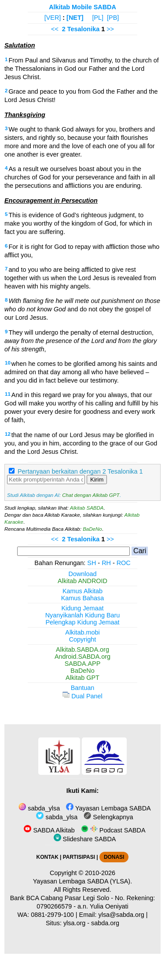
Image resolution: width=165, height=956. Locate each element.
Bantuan (83, 687)
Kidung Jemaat (83, 608)
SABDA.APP (83, 663)
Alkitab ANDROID (82, 580)
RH (106, 562)
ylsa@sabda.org (121, 914)
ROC (124, 562)
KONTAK (48, 857)
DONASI (114, 857)
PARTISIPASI (79, 857)
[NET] (74, 17)
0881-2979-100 (52, 914)
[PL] (97, 17)
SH (91, 562)
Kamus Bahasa (82, 598)
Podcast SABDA (113, 830)
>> (110, 29)
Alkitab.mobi (82, 632)
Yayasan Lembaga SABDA (108, 808)
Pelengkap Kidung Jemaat (82, 622)
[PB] (113, 17)
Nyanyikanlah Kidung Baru (82, 615)
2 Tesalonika (80, 29)
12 (8, 434)
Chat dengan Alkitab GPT (90, 495)
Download (83, 573)
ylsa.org (74, 923)
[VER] (52, 17)
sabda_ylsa (39, 808)
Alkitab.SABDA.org (82, 649)
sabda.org (105, 923)
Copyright (82, 639)
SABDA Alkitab (49, 830)
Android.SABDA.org (82, 656)
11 (8, 394)
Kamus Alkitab (82, 591)
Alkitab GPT (82, 677)
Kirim (96, 479)
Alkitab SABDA (87, 508)
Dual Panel (82, 696)
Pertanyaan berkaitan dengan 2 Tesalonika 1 (80, 471)
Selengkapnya (108, 817)
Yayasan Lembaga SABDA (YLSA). (82, 881)
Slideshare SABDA (85, 839)
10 (8, 362)
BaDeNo (92, 529)
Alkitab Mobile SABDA (82, 7)
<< (55, 29)
